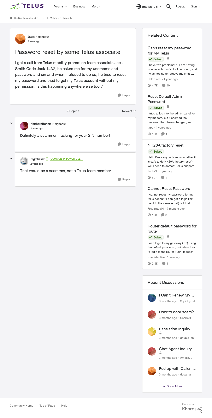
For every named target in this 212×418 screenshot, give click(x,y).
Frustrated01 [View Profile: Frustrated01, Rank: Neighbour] (156, 208)
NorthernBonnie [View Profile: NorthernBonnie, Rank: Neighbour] (40, 123)
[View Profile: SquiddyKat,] (152, 298)
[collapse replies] (11, 123)
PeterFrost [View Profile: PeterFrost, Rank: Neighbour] (154, 79)
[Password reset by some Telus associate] (36, 128)
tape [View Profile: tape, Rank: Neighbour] (150, 127)
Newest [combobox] (129, 111)
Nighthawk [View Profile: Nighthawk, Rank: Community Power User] (37, 159)
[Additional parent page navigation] (42, 18)
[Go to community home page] (27, 6)
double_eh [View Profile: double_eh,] (187, 337)
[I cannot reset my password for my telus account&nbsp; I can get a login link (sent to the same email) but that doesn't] (172, 198)
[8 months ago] (175, 208)
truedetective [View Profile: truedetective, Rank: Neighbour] (156, 257)
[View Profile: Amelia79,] (152, 351)
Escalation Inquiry (174, 329)
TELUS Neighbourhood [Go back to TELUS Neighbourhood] (23, 17)
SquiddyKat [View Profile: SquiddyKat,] (187, 301)
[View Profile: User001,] (152, 314)
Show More (172, 386)
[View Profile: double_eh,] (152, 331)
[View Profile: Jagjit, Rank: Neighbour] (20, 39)
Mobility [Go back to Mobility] (54, 17)
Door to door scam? (176, 312)
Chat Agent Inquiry (175, 348)
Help (64, 405)
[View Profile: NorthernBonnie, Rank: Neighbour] (24, 126)
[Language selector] (149, 6)
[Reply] (124, 95)
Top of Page (47, 405)
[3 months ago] (168, 301)
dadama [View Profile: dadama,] (185, 374)
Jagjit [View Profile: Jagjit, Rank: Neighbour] (31, 36)
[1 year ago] (170, 79)
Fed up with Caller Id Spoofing (177, 368)
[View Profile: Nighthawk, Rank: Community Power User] (24, 161)
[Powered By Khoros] (192, 408)
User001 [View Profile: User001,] (185, 318)
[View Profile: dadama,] (152, 371)
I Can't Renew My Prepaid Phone (174, 295)
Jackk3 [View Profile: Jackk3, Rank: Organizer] (152, 171)
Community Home (21, 405)
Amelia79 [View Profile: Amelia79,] (186, 357)
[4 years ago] (162, 127)
